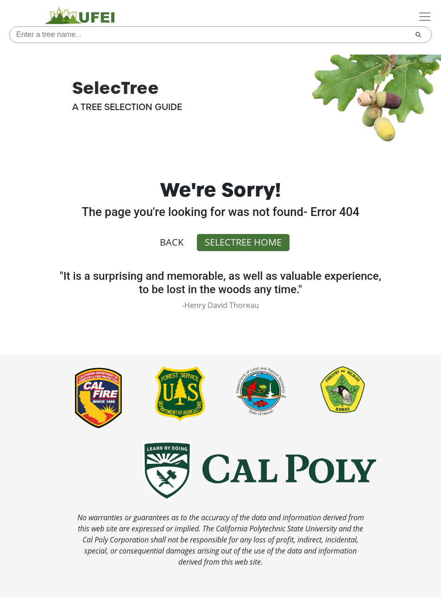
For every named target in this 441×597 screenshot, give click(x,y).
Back (171, 242)
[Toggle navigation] (425, 17)
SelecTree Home (243, 242)
